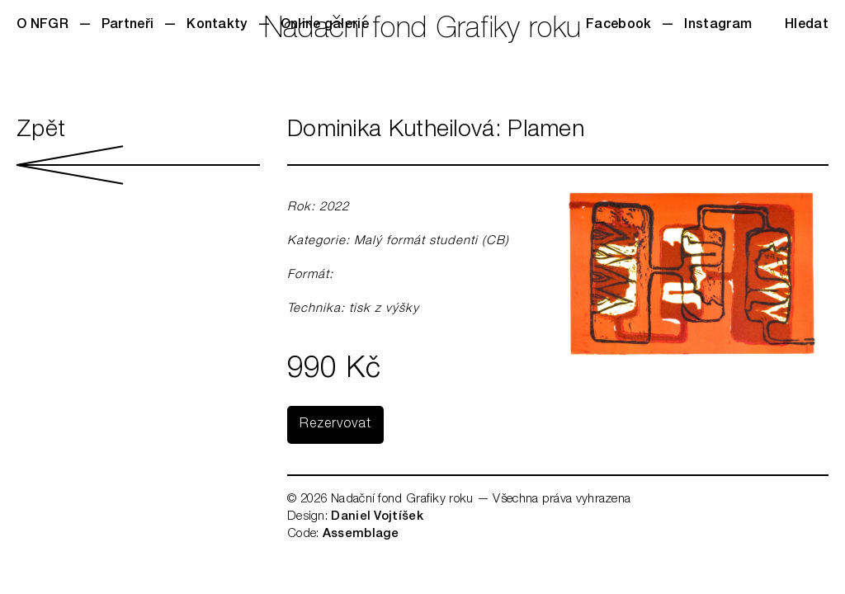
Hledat (806, 25)
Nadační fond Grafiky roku (423, 30)
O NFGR (42, 25)
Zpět (138, 152)
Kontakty (216, 25)
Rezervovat (335, 424)
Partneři (127, 25)
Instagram (718, 25)
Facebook (618, 25)
